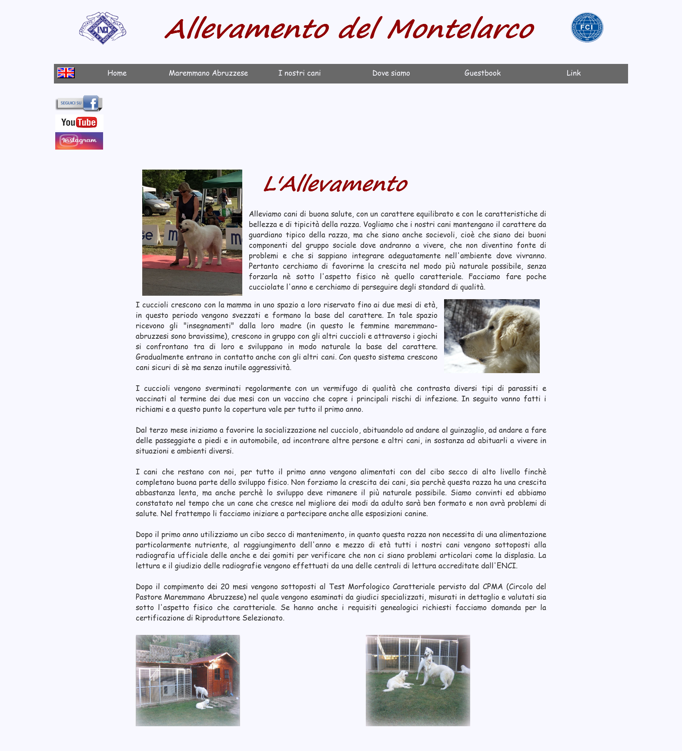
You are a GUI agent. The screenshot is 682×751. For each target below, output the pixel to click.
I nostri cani (299, 72)
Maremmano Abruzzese (208, 72)
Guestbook (483, 72)
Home (117, 72)
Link (574, 72)
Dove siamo (391, 72)
